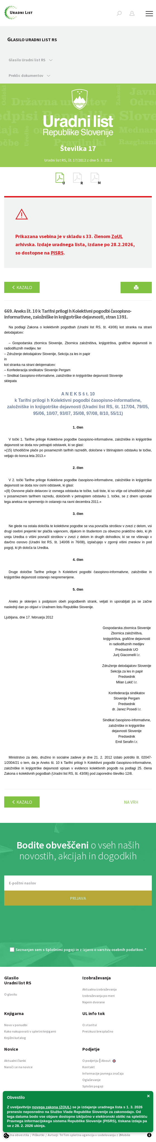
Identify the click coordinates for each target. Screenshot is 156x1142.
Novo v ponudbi (15, 1025)
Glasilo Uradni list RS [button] (30, 59)
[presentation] (78, 929)
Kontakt (88, 1067)
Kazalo (22, 287)
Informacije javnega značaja (103, 1073)
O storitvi (89, 1025)
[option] (78, 148)
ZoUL (117, 236)
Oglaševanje (91, 1080)
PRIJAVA (78, 898)
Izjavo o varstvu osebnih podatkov (113, 949)
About (108, 1060)
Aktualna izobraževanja (99, 989)
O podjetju (90, 1060)
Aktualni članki (15, 1060)
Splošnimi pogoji (60, 949)
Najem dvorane (93, 1002)
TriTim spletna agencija (77, 1135)
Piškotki (38, 1135)
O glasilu (10, 994)
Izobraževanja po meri (98, 996)
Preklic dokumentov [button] (29, 75)
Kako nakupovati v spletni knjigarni (30, 1031)
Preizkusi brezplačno (97, 1031)
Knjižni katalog (15, 1038)
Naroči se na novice (18, 1067)
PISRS (57, 253)
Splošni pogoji (92, 1086)
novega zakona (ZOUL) (51, 1107)
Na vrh (131, 802)
